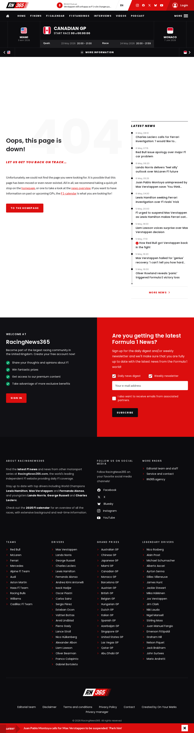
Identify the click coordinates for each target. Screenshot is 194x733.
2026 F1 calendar (38, 508)
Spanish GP (108, 620)
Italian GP (107, 615)
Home (21, 15)
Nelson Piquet (155, 642)
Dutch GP (107, 609)
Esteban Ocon (65, 609)
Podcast (138, 15)
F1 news (35, 15)
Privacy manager (97, 712)
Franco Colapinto (67, 659)
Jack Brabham (156, 648)
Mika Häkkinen (156, 593)
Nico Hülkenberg (66, 637)
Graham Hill (154, 637)
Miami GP (107, 566)
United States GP (112, 637)
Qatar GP (107, 648)
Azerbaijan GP (110, 626)
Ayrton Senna (155, 571)
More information (97, 52)
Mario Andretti (156, 659)
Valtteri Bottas (65, 615)
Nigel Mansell (155, 615)
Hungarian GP (110, 604)
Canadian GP (109, 571)
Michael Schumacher (161, 560)
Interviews (102, 15)
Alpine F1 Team (20, 571)
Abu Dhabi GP (110, 653)
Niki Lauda (153, 609)
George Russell (58, 495)
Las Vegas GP (110, 642)
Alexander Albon (66, 642)
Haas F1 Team (19, 588)
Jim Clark (153, 604)
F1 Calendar (55, 15)
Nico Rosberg (155, 549)
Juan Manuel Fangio (160, 626)
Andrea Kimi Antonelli (70, 582)
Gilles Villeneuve (157, 577)
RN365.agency (156, 479)
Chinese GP (108, 555)
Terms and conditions (77, 707)
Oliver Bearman (66, 653)
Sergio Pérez (64, 604)
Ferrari (14, 560)
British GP (107, 593)
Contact (129, 707)
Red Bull (15, 549)
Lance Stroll (63, 631)
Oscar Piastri (64, 593)
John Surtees (155, 653)
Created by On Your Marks (159, 707)
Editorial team (26, 707)
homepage (28, 188)
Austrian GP (108, 588)
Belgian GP (108, 598)
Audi (13, 577)
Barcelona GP (110, 582)
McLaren (15, 555)
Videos (121, 15)
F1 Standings (79, 15)
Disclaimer (49, 707)
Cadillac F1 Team (21, 604)
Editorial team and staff (162, 468)
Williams (15, 598)
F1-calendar (69, 193)
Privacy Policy (108, 707)
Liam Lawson (64, 648)
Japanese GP (109, 560)
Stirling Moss (155, 620)
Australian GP (110, 549)
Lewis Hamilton (17, 491)
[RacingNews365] (97, 693)
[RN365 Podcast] (83, 5)
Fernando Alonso (71, 491)
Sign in (16, 398)
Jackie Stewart (156, 588)
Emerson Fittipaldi (158, 631)
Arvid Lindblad (65, 620)
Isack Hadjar (63, 588)
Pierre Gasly (63, 626)
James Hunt (155, 582)
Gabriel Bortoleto (67, 664)
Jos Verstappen (157, 598)
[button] (24, 34)
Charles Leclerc (66, 566)
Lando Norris (36, 495)
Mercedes (16, 566)
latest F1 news (27, 469)
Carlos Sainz (64, 598)
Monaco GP (108, 577)
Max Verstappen (41, 491)
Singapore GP (110, 631)
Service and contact (160, 474)
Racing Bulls (18, 593)
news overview (81, 188)
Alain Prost (153, 555)
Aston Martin (18, 582)
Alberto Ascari (156, 566)
